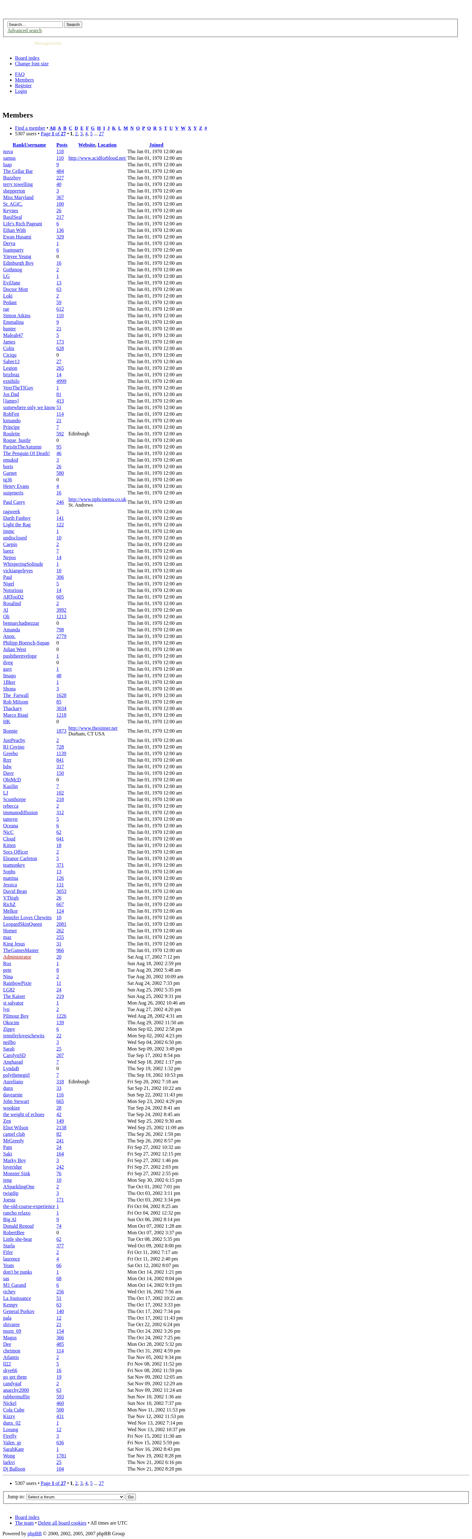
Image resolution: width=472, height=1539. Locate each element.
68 (59, 1278)
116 (60, 1094)
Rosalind (12, 603)
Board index (27, 58)
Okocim (11, 1022)
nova (8, 151)
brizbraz (11, 374)
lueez (8, 551)
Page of (53, 133)
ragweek (11, 511)
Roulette (11, 433)
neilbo (9, 1042)
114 (60, 414)
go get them (15, 1377)
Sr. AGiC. (13, 204)
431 (60, 1416)
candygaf (12, 1383)
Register (23, 85)
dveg (8, 662)
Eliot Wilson (15, 1127)
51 (59, 407)
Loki (7, 295)
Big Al (9, 1219)
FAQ (20, 74)
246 (60, 502)
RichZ (9, 904)
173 (60, 341)
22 (59, 1035)
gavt (7, 669)
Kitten (9, 845)
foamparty (13, 250)
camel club (14, 1134)
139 (60, 1022)
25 (59, 1048)
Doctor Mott (15, 289)
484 (60, 171)
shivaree (11, 1324)
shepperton (14, 190)
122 (60, 524)
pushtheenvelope (20, 656)
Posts (62, 145)
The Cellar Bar (18, 171)
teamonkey (14, 865)
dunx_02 (12, 1423)
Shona (9, 688)
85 (59, 701)
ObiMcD (12, 779)
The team (24, 1523)
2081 (62, 924)
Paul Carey (14, 502)
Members (24, 80)
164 (60, 1153)
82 (59, 1134)
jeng (7, 1180)
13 (59, 282)
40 (59, 184)
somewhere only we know (29, 407)
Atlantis (11, 1357)
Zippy (9, 1029)
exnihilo (11, 381)
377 (60, 1245)
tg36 (7, 479)
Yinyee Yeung (17, 256)
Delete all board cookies (62, 1523)
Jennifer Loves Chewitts (27, 917)
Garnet (10, 473)
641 (60, 838)
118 (60, 151)
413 (60, 401)
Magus (10, 1337)
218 (60, 799)
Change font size (32, 63)
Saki (7, 1153)
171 (60, 1199)
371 (60, 865)
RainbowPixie (17, 983)
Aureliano (13, 1081)
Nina (8, 976)
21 (59, 328)
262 (60, 930)
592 (60, 433)
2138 (62, 1127)
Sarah (8, 1048)
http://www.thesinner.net (92, 728)
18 (59, 845)
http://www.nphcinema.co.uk (97, 499)
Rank (18, 145)
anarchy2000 (16, 1390)
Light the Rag (17, 524)
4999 (62, 381)
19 (59, 1377)
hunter (9, 328)
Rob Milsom (15, 701)
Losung (10, 1429)
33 (59, 1088)
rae (6, 309)
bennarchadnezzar (21, 623)
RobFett (11, 414)
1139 (61, 753)
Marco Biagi (15, 715)
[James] (11, 401)
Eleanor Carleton (20, 858)
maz (7, 937)
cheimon (11, 1350)
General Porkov (19, 1311)
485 (60, 1344)
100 (60, 204)
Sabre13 (11, 361)
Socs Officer (15, 852)
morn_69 (12, 1331)
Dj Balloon (14, 1468)
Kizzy (9, 1416)
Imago (9, 675)
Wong (9, 1455)
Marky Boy (14, 1160)
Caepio (10, 544)
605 (60, 596)
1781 (62, 1455)
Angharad (13, 1062)
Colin (8, 348)
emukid (10, 460)
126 (60, 878)
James (9, 341)
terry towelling (18, 184)
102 (60, 792)
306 (60, 577)
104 (60, 1468)
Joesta (9, 1199)
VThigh (11, 897)
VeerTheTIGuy (18, 387)
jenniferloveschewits (23, 1035)
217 (60, 217)
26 (59, 210)
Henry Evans (16, 486)
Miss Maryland (18, 197)
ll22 (7, 1363)
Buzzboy (12, 177)
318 (60, 1081)
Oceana (10, 825)
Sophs (9, 871)
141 (60, 518)
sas (6, 1278)
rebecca (10, 806)
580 (60, 473)
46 (59, 453)
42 (59, 1114)
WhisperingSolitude (23, 564)
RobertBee (13, 1232)
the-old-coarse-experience (29, 1206)
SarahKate (13, 1449)
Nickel (10, 1403)
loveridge (12, 1167)
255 (60, 937)
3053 (62, 891)
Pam (7, 1147)
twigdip (10, 1193)
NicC (8, 832)
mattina (10, 878)
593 (60, 1396)
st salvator (13, 1002)
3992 (62, 610)
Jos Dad (11, 394)
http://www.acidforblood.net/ (97, 158)
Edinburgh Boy (18, 263)
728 (60, 746)
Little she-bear (17, 1239)
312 (60, 812)
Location (107, 145)
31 (59, 943)
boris (8, 466)
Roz (7, 963)
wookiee (11, 1107)
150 (60, 773)
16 (59, 263)
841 (60, 760)
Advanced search (24, 30)
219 (60, 996)
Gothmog (12, 269)
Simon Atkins (17, 315)
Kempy (10, 1304)
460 (60, 1403)
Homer (10, 930)
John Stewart (16, 1101)
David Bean (15, 891)
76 (59, 1173)
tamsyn (10, 819)
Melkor (10, 911)
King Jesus (14, 943)
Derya (9, 243)
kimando (12, 420)
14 (59, 374)
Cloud (9, 838)
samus (9, 158)
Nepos (9, 557)
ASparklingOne (18, 1186)
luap (7, 164)
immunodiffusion (20, 812)
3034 (62, 708)
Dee (7, 1344)
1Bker (9, 682)
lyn (6, 1009)
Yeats (8, 1265)
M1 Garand (14, 1285)
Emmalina (13, 322)
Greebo (10, 753)
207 (60, 1055)
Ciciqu (10, 355)
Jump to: (16, 1496)
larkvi (9, 1462)
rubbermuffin (16, 1396)
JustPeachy (14, 740)
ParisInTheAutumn (22, 446)
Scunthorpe (14, 799)
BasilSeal (12, 217)
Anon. (9, 636)
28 (59, 1107)
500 (60, 1409)
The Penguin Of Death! (26, 453)
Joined (156, 145)
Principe (11, 427)
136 (60, 230)
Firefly (10, 1436)
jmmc (8, 531)
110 (60, 158)
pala (7, 1318)
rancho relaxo (17, 1213)
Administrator (17, 957)
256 (60, 1291)
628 (60, 348)
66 (59, 1265)
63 (59, 289)
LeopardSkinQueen (22, 924)
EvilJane (11, 282)
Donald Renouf (18, 1226)
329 (60, 236)
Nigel (8, 583)
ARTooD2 (13, 596)
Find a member (30, 128)
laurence (11, 1258)
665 (60, 1101)
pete (7, 970)
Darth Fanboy (17, 518)
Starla (9, 1245)
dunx (8, 1088)
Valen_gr (12, 1442)
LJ (5, 792)
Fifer (8, 1252)
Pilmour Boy (16, 1016)
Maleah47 (13, 335)
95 (59, 446)
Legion (10, 368)
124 (60, 911)
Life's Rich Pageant (22, 223)
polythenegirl (16, 1075)
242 (60, 1167)
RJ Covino (13, 746)
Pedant (10, 302)
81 (59, 394)
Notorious (13, 590)
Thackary (12, 708)
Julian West (14, 649)
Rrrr (7, 760)
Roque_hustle (17, 440)
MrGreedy (13, 1140)
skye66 (10, 1370)
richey (9, 1291)
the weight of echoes (23, 1114)
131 (60, 884)
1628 (62, 695)
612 (60, 309)
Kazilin (10, 786)
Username (35, 145)
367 (60, 197)
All (52, 128)
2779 (62, 636)
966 (60, 950)
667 (60, 904)
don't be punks (17, 1272)
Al (5, 610)
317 (60, 766)
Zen (7, 1121)
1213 (62, 616)
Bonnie (10, 731)
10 (59, 537)
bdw (7, 766)
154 (60, 1331)
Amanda (11, 629)
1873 (62, 731)
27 (101, 133)
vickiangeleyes (18, 570)
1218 (62, 715)
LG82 (9, 989)
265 (60, 368)
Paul (7, 577)
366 (60, 1337)
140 (60, 1311)
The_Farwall (16, 695)
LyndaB (11, 1068)
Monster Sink (16, 1173)
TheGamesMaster (21, 950)
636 (60, 1442)
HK (6, 721)
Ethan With (14, 230)
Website (86, 145)
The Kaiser (14, 996)
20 (59, 957)
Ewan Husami (17, 236)
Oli (6, 616)
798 (60, 629)
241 (60, 1140)
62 (59, 832)
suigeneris (13, 492)
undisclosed (15, 537)
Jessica (10, 884)
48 (59, 675)
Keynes (10, 210)
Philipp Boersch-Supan (26, 642)
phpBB (34, 1533)
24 (59, 989)
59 (59, 302)
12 (59, 1318)
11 (59, 983)
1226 (62, 1016)
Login (21, 91)
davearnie (12, 1094)
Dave (8, 773)
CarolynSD (14, 1055)
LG (6, 276)
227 (60, 177)
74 (59, 1226)
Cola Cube (13, 1409)
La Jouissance (17, 1298)
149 (60, 1121)
